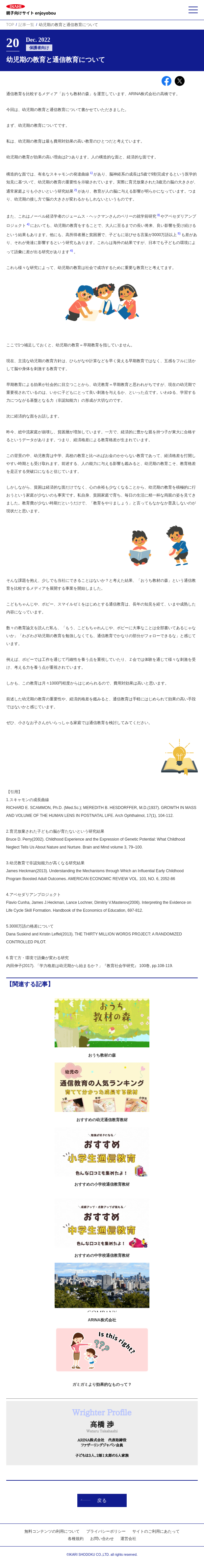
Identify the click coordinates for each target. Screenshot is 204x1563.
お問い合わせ (102, 1539)
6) (71, 250)
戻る (94, 1500)
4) (28, 224)
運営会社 (128, 1539)
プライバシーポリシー (106, 1531)
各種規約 (76, 1539)
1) (91, 173)
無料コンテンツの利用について (52, 1531)
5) (179, 233)
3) (158, 215)
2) (75, 190)
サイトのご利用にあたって (156, 1531)
